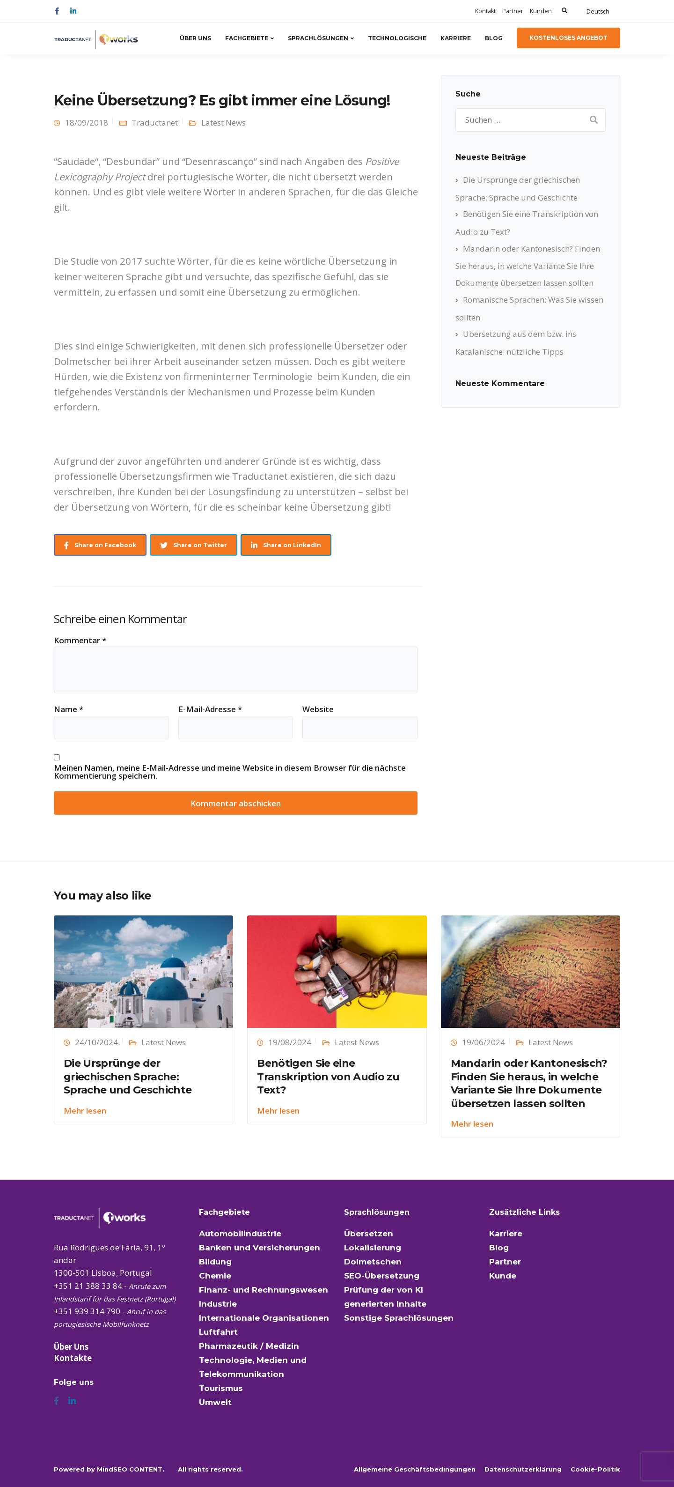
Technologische (397, 38)
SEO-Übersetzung (381, 1275)
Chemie (215, 1275)
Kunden (541, 11)
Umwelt (215, 1402)
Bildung (215, 1261)
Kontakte (73, 1358)
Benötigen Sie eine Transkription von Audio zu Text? (328, 1076)
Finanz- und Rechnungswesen (263, 1289)
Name (68, 709)
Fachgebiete (246, 38)
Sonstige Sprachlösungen (399, 1318)
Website (318, 709)
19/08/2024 (289, 1042)
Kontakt (485, 11)
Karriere (455, 38)
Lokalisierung (372, 1247)
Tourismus (221, 1388)
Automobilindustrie (240, 1233)
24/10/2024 (96, 1042)
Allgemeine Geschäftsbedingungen (415, 1469)
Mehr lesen (85, 1110)
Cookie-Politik (595, 1469)
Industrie (218, 1304)
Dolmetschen (373, 1261)
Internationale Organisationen (264, 1318)
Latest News (223, 122)
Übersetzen (368, 1233)
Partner (512, 11)
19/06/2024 (483, 1042)
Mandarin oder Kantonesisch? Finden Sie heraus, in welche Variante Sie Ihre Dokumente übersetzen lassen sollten (527, 265)
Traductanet (155, 122)
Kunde (502, 1275)
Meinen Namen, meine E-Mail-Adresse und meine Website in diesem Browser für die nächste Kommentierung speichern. (230, 772)
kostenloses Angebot (568, 37)
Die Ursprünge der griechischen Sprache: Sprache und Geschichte (127, 1076)
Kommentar (80, 640)
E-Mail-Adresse (210, 709)
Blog (494, 38)
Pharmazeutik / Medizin (249, 1346)
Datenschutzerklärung (523, 1469)
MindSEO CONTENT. (130, 1469)
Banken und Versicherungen (259, 1247)
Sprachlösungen (318, 38)
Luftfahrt (218, 1332)
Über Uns (195, 38)
